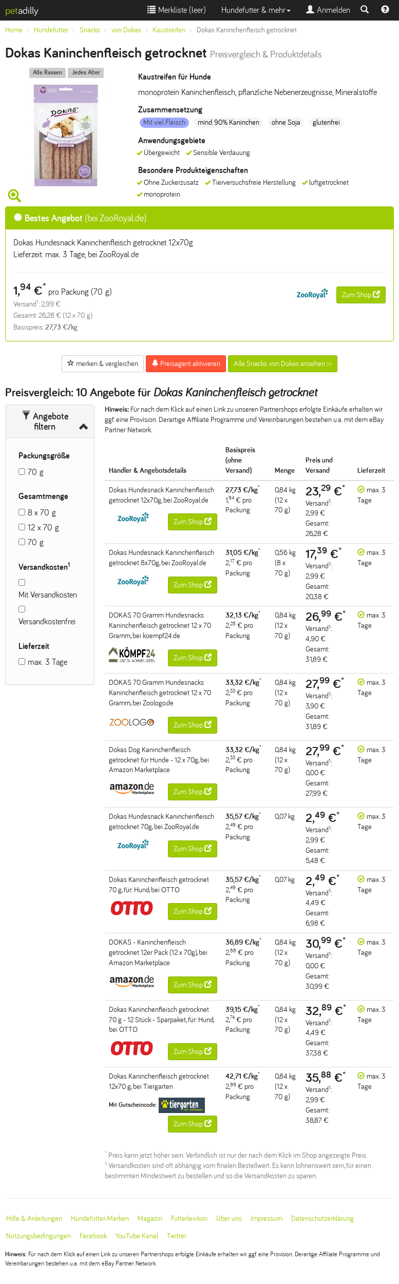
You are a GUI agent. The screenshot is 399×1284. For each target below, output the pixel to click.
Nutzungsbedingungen (38, 1236)
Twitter (176, 1236)
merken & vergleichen (102, 363)
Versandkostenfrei (46, 621)
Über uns (229, 1218)
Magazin (150, 1218)
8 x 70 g (42, 512)
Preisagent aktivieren (185, 363)
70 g (36, 472)
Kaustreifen (169, 30)
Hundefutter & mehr (256, 10)
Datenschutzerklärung (322, 1218)
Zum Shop (361, 295)
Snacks (90, 30)
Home (14, 30)
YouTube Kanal (137, 1236)
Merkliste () (176, 10)
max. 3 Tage (47, 662)
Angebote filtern (45, 421)
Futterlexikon (189, 1218)
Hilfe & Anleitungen (34, 1218)
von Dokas (126, 30)
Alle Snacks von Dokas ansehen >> (283, 364)
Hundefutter (51, 30)
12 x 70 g (43, 527)
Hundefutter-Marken (100, 1218)
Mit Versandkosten (47, 594)
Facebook (93, 1236)
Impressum (266, 1218)
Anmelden (328, 10)
